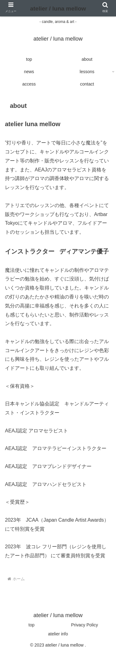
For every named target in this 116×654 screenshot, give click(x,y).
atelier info (58, 633)
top (31, 624)
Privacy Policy (84, 624)
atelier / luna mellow (58, 8)
